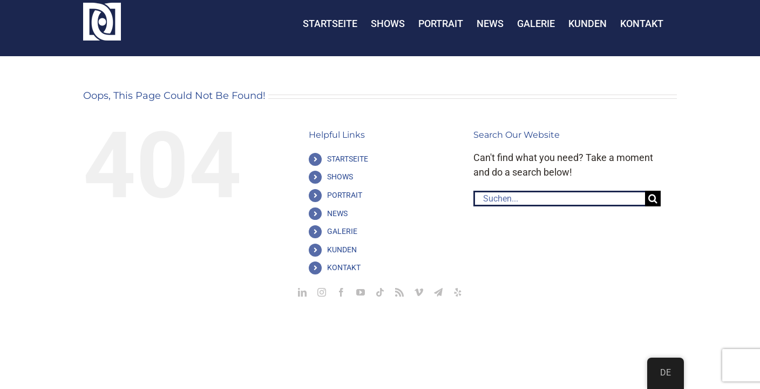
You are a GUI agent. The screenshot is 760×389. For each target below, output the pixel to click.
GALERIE (342, 231)
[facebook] (341, 292)
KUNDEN (342, 249)
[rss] (399, 292)
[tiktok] (380, 292)
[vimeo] (419, 292)
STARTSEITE (347, 159)
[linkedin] (302, 292)
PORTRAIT (344, 195)
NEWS (337, 213)
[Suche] (653, 198)
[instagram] (321, 292)
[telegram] (438, 292)
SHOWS (340, 176)
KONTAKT (344, 267)
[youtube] (360, 292)
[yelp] (457, 292)
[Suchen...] (559, 198)
